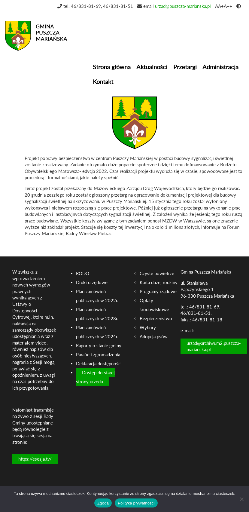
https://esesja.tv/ (35, 458)
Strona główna (112, 66)
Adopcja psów (154, 336)
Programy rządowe (158, 291)
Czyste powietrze (157, 273)
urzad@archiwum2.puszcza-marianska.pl (214, 346)
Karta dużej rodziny (159, 282)
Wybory (148, 327)
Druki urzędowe (92, 282)
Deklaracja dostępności (99, 363)
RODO (82, 273)
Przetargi (185, 66)
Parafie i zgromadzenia (98, 354)
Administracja (220, 66)
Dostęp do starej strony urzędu (95, 377)
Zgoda (103, 503)
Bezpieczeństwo (156, 318)
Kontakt (103, 81)
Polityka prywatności (136, 503)
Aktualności (151, 66)
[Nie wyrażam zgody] (241, 499)
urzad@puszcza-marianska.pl (183, 6)
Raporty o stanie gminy (98, 345)
